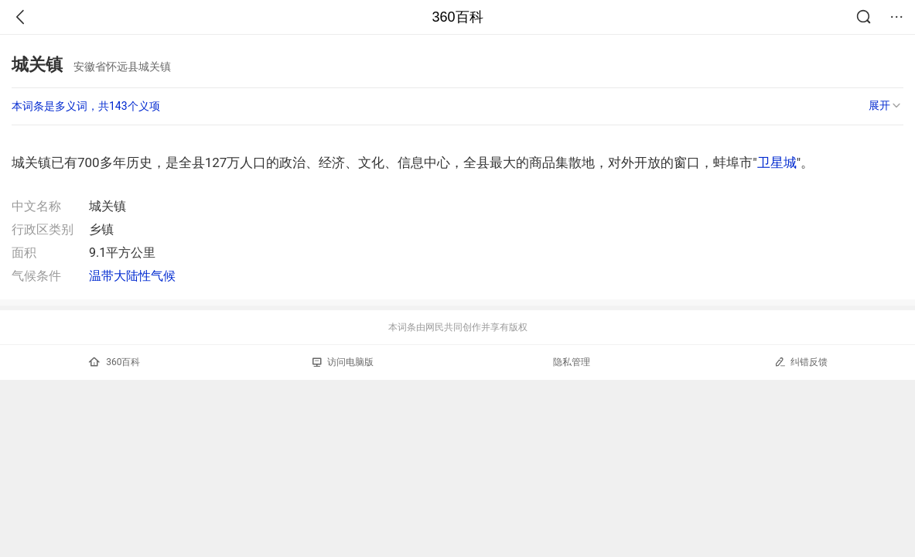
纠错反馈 (801, 361)
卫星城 (777, 162)
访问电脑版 (343, 362)
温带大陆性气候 (132, 275)
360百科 (457, 17)
